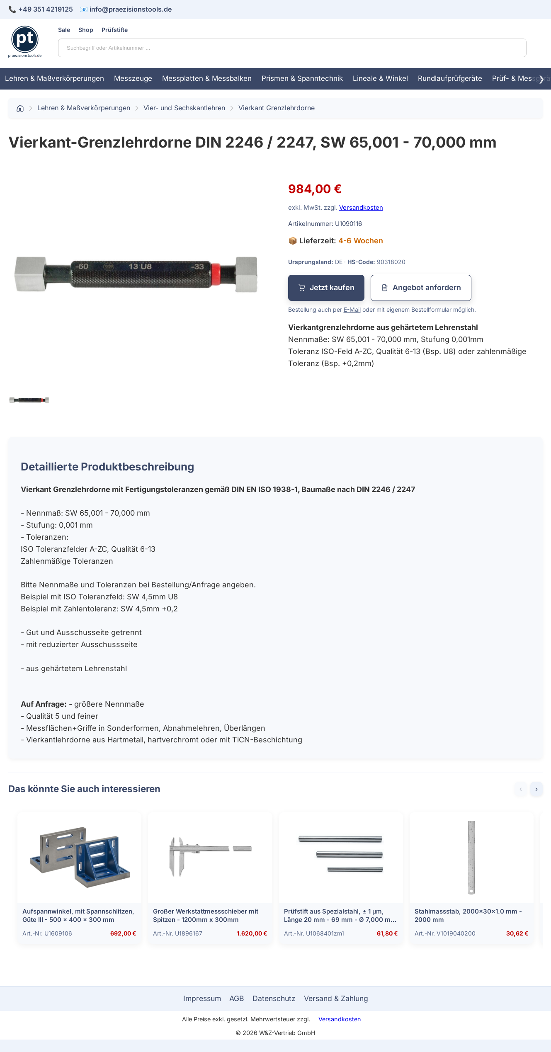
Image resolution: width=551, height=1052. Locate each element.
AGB (236, 998)
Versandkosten (361, 207)
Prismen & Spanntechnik (302, 78)
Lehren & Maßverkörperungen (54, 78)
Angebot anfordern (421, 287)
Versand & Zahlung (336, 998)
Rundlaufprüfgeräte (450, 78)
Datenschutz (274, 998)
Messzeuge (133, 78)
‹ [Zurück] (520, 789)
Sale (64, 29)
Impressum (202, 998)
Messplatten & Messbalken (207, 78)
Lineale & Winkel (380, 78)
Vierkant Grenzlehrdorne (276, 108)
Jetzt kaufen (326, 287)
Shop (85, 29)
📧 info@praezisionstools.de (126, 9)
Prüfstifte (115, 29)
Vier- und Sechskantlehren (184, 108)
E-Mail (352, 309)
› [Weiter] (536, 789)
